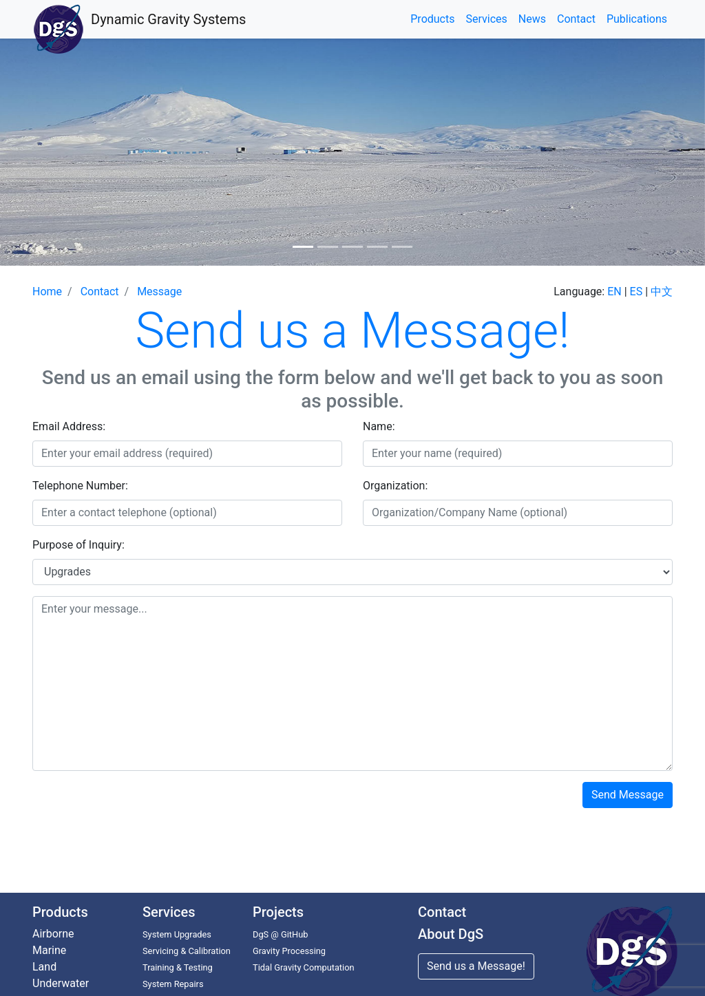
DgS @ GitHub (280, 934)
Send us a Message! (476, 966)
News (532, 18)
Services (486, 18)
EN (614, 291)
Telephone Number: (80, 485)
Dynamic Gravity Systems (168, 19)
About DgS (450, 934)
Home (47, 291)
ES (636, 291)
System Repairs (173, 984)
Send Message (627, 794)
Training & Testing (178, 967)
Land (44, 966)
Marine (49, 950)
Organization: (395, 485)
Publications (637, 18)
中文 (662, 291)
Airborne (53, 933)
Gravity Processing (289, 951)
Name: (379, 426)
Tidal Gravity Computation (304, 967)
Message (159, 291)
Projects (278, 912)
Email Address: (68, 426)
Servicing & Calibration (187, 951)
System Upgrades (177, 934)
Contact (576, 18)
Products (432, 18)
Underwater (60, 983)
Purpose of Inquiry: (78, 544)
